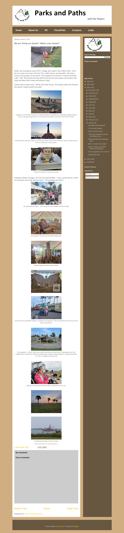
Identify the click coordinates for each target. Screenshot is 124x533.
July (90, 105)
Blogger (76, 526)
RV (46, 30)
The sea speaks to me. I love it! (98, 152)
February (92, 120)
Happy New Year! (94, 154)
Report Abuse (90, 167)
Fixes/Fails (60, 30)
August (91, 102)
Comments (90, 177)
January (91, 123)
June (90, 108)
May (90, 111)
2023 (89, 84)
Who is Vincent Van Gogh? (97, 144)
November (92, 93)
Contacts (76, 30)
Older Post (72, 508)
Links (91, 30)
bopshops (60, 526)
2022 (89, 87)
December (92, 90)
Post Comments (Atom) (34, 514)
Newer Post (20, 508)
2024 (89, 81)
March (91, 117)
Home (19, 30)
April (90, 114)
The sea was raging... (95, 128)
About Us (33, 30)
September (93, 99)
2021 (89, 159)
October (91, 96)
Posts (88, 174)
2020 (89, 162)
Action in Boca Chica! (95, 131)
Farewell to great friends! (96, 125)
